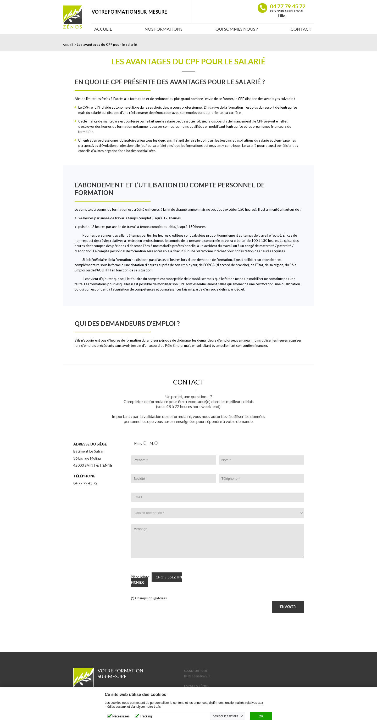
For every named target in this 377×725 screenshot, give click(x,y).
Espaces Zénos (196, 686)
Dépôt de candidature (197, 675)
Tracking (146, 716)
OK (261, 716)
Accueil (103, 28)
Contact (301, 28)
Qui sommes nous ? (236, 28)
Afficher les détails (225, 716)
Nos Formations (163, 28)
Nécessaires (121, 716)
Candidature (196, 671)
